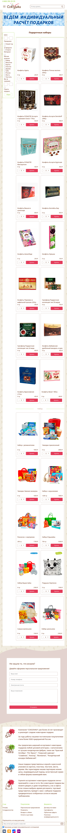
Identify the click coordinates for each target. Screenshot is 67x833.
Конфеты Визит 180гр (49, 392)
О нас (4, 804)
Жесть (8, 75)
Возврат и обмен (26, 812)
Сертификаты (48, 810)
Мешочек (9, 62)
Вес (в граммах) (7, 80)
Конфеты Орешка (48, 254)
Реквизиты (24, 810)
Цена (5, 35)
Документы (48, 804)
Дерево (8, 69)
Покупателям (25, 804)
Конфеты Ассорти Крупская (52, 162)
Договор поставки (50, 808)
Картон (8, 65)
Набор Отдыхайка (48, 537)
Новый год (9, 44)
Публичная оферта (50, 812)
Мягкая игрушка (7, 57)
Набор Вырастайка (24, 583)
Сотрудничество (8, 810)
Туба (7, 71)
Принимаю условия (21, 827)
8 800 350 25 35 (9, 1)
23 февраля (8, 48)
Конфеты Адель (23, 70)
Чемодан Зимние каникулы (27, 491)
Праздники (7, 41)
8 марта (8, 50)
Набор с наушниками (50, 491)
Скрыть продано (7, 90)
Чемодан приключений (50, 445)
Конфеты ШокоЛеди (24, 254)
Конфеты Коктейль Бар (50, 208)
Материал (7, 52)
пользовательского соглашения (28, 827)
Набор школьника (48, 629)
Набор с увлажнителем (25, 445)
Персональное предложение (30, 808)
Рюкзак (8, 73)
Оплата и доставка (27, 815)
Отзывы (5, 808)
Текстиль (9, 77)
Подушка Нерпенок (49, 583)
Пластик (8, 67)
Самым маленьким (24, 629)
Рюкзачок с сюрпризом (26, 537)
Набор (8, 60)
